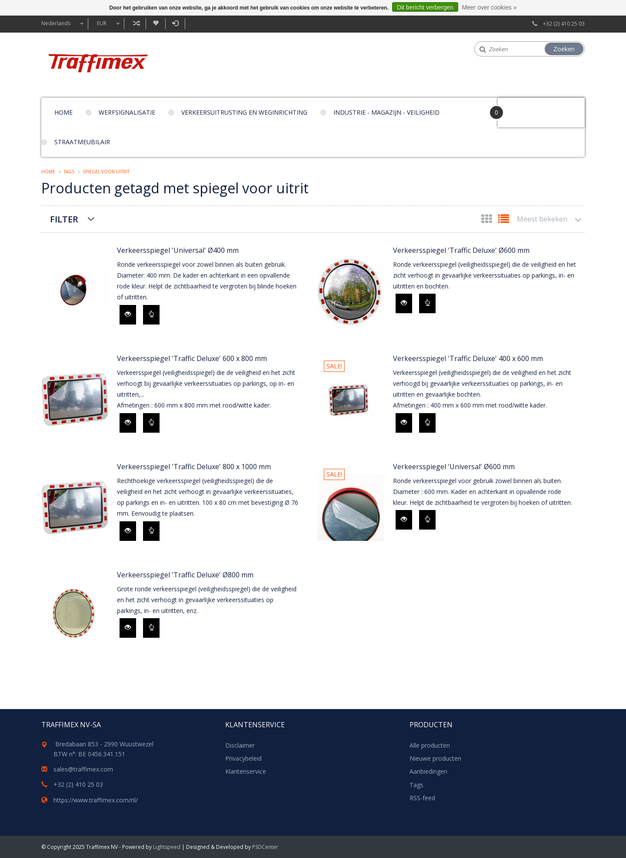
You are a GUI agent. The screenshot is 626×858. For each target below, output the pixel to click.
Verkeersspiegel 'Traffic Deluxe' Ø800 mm (185, 574)
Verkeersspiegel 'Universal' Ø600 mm (454, 466)
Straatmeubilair (82, 142)
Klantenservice (245, 771)
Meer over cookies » (489, 7)
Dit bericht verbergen (425, 7)
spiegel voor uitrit (106, 172)
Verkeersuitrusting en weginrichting (244, 112)
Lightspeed (166, 847)
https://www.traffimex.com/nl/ (95, 800)
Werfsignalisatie (127, 112)
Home (63, 112)
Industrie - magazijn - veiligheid (386, 112)
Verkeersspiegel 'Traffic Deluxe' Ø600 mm (461, 250)
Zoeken (564, 49)
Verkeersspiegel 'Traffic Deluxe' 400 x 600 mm (468, 358)
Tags (68, 172)
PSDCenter (265, 847)
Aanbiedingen (428, 771)
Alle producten (430, 745)
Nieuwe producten (435, 758)
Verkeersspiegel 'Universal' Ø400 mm (178, 250)
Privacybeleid (243, 758)
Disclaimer (240, 745)
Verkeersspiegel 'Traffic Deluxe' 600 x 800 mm (192, 358)
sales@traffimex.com (83, 769)
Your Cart (522, 108)
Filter (64, 219)
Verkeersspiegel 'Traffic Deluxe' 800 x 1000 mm (194, 466)
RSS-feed (422, 798)
